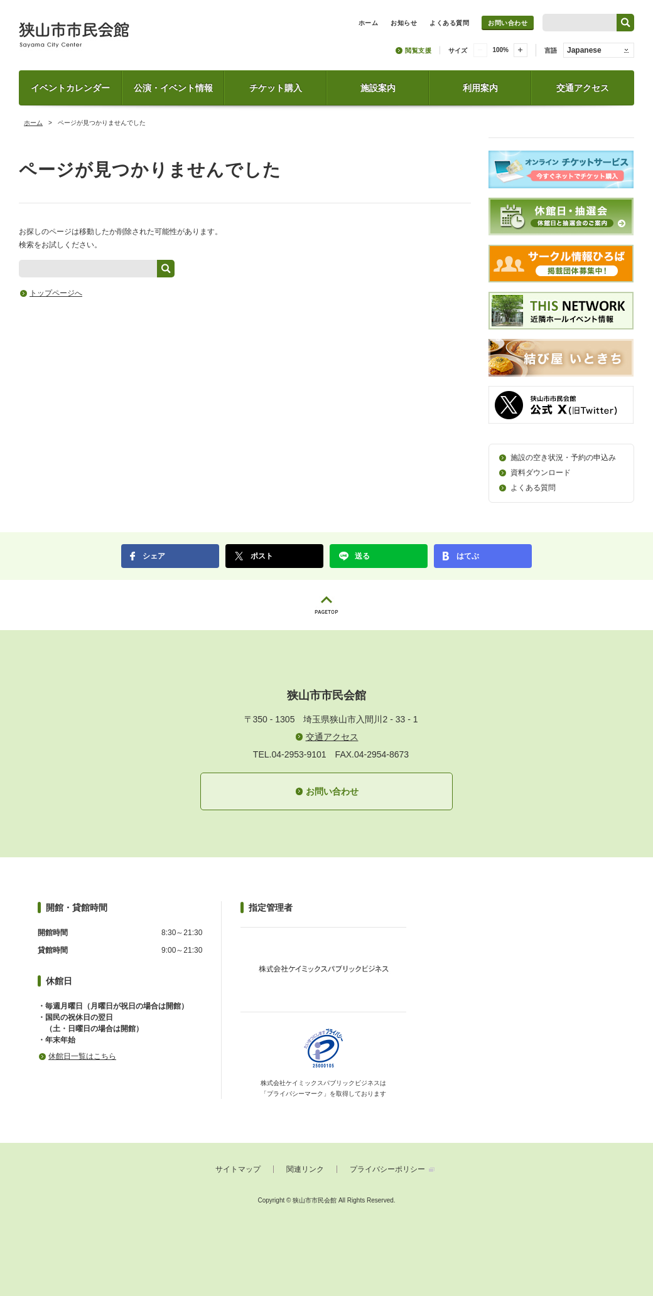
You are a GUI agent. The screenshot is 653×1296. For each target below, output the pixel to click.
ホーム (33, 122)
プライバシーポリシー (387, 1169)
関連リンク (305, 1169)
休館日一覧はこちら (82, 1056)
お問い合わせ (507, 22)
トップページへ (56, 293)
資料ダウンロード (540, 472)
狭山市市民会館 (129, 39)
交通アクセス (582, 88)
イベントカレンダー (70, 88)
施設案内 (378, 88)
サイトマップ (238, 1169)
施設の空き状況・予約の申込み (563, 457)
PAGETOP (326, 605)
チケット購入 (275, 88)
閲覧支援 (418, 50)
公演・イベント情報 (173, 88)
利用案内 (480, 88)
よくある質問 (533, 487)
